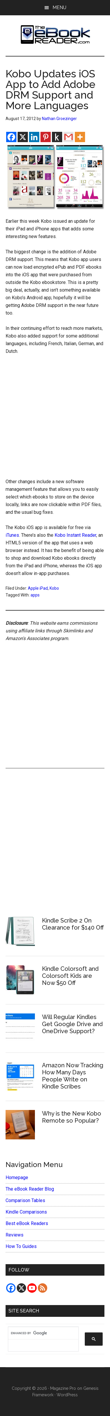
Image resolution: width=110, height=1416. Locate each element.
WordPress (67, 1394)
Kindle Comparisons (26, 1212)
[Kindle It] (57, 137)
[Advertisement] (55, 418)
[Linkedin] (34, 137)
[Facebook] (11, 137)
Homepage (17, 1177)
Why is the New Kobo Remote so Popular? (71, 1117)
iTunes (12, 535)
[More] (80, 137)
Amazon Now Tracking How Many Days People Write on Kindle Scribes (72, 1076)
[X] (23, 137)
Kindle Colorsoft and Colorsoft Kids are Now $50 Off (70, 975)
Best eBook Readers (27, 1223)
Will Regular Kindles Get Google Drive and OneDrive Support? (72, 1024)
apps (35, 595)
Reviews (14, 1235)
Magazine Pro (63, 1388)
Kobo (54, 588)
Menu (59, 7)
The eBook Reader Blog (30, 1189)
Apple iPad (38, 588)
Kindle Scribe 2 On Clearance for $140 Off (73, 924)
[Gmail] (68, 137)
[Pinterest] (45, 137)
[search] (40, 1333)
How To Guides (21, 1246)
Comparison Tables (25, 1200)
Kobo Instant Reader (75, 535)
